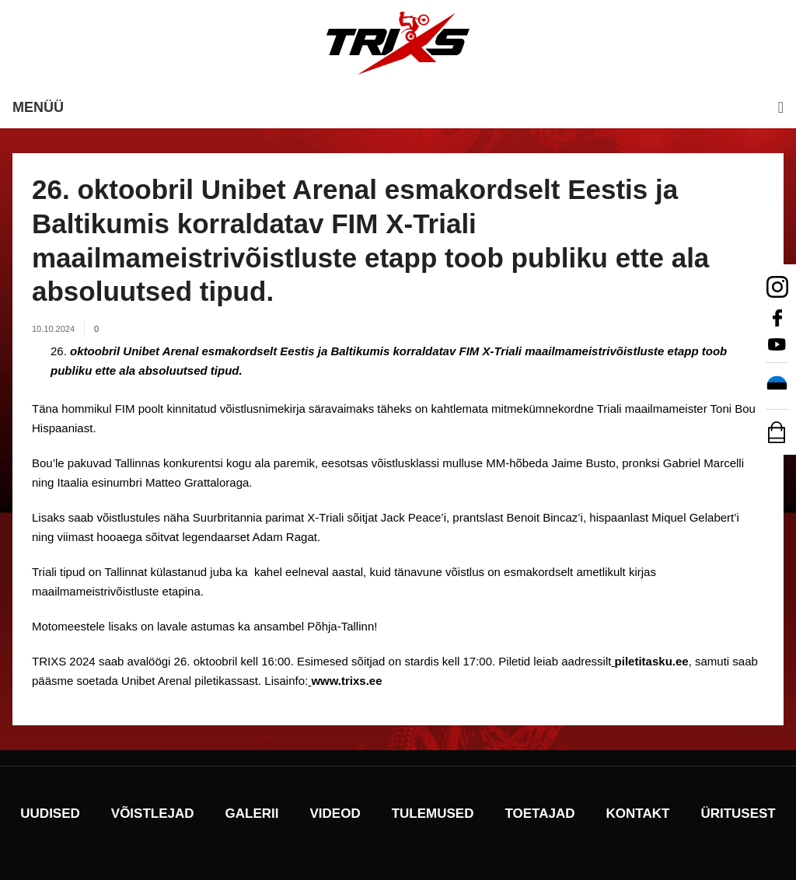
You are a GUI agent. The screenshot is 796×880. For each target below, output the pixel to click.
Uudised (50, 813)
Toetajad (539, 813)
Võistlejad (152, 813)
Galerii (252, 813)
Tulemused (433, 813)
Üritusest (737, 813)
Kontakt (638, 813)
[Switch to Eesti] (776, 386)
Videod (335, 813)
